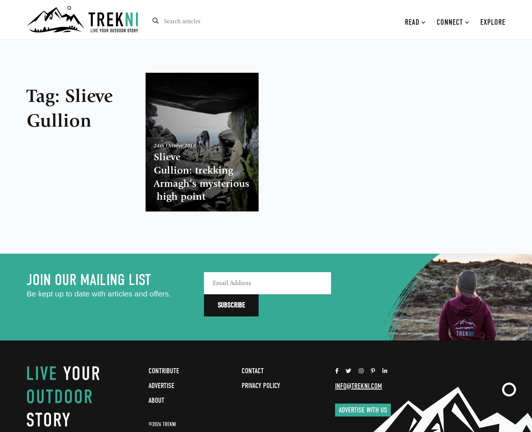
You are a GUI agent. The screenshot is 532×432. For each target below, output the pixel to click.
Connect (453, 22)
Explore (492, 22)
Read (415, 22)
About (156, 378)
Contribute (164, 349)
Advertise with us (363, 388)
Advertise (161, 363)
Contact (253, 349)
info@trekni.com (358, 364)
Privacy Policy (261, 363)
